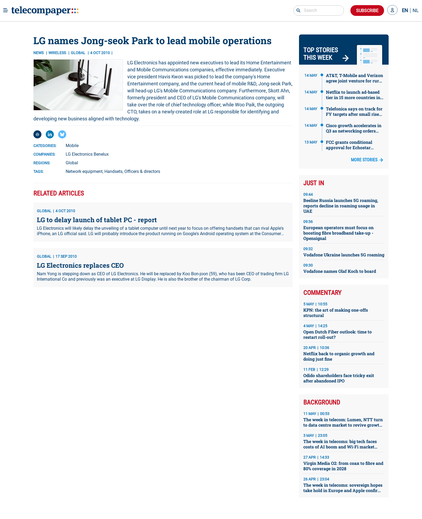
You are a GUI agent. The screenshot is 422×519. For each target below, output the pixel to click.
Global (72, 162)
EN (405, 10)
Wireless (57, 53)
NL (416, 10)
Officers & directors (142, 171)
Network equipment (84, 171)
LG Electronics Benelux (87, 154)
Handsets (113, 171)
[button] (392, 10)
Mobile (72, 145)
